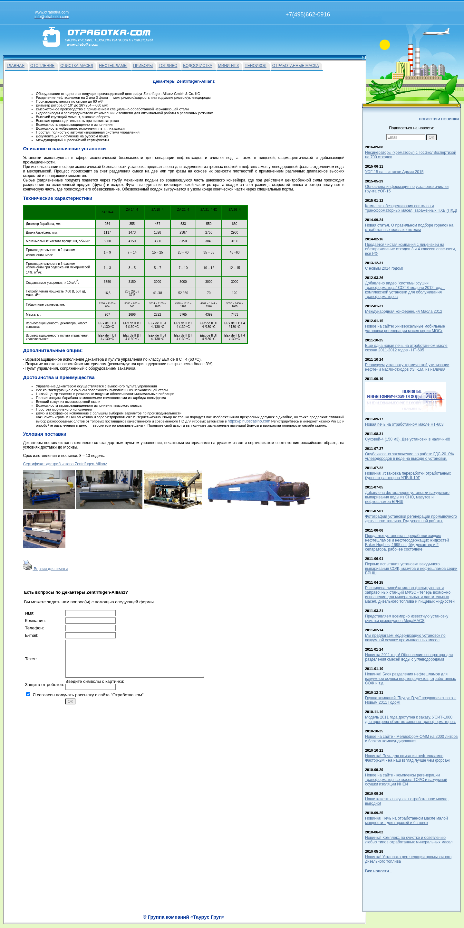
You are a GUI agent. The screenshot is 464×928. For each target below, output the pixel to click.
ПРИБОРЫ (143, 65)
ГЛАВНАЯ (15, 65)
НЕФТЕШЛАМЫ (113, 65)
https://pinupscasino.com (249, 421)
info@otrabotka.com (327, 914)
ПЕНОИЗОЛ (255, 65)
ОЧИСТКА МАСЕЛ (76, 65)
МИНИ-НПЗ (228, 65)
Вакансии (228, 920)
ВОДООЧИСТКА (197, 65)
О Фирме (248, 920)
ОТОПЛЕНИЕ (42, 65)
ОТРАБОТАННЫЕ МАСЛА (295, 65)
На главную (207, 920)
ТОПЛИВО (168, 65)
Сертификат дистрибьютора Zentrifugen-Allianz (65, 464)
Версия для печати (45, 569)
